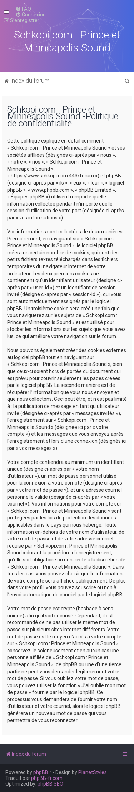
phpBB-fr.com (47, 778)
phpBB (40, 772)
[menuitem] (23, 9)
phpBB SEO (50, 784)
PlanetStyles (92, 772)
